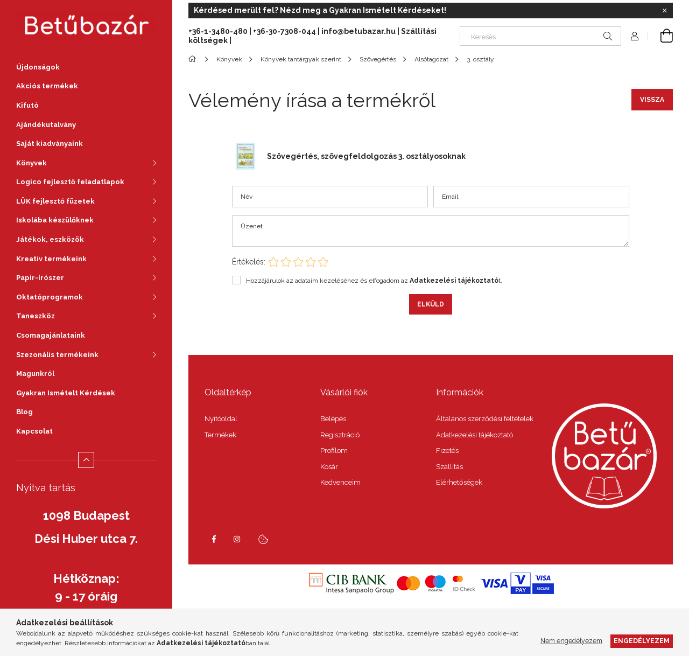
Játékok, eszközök (50, 239)
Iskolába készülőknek (55, 220)
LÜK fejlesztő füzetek (55, 201)
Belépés (333, 419)
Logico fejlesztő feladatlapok (70, 182)
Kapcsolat (34, 431)
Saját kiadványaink (49, 143)
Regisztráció (340, 435)
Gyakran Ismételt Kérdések (65, 393)
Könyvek (31, 163)
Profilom (334, 450)
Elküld (430, 304)
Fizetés (447, 450)
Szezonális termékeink (57, 355)
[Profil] (634, 36)
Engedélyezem (642, 641)
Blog (24, 412)
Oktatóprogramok (49, 297)
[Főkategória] (194, 59)
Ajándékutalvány (46, 125)
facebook (214, 539)
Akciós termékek (47, 86)
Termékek (220, 435)
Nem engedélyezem (571, 641)
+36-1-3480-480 (218, 31)
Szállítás (449, 467)
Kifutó (27, 105)
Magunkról (35, 373)
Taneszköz (35, 316)
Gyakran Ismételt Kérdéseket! (387, 10)
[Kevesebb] (86, 460)
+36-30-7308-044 (284, 31)
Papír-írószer (40, 278)
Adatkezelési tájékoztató (474, 435)
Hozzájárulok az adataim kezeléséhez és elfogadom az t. (374, 280)
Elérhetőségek (459, 482)
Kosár (329, 467)
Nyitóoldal (221, 419)
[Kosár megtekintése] (660, 36)
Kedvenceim (340, 482)
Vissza (652, 99)
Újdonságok (38, 67)
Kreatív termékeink (51, 259)
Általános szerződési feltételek (484, 419)
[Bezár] (665, 11)
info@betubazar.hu (358, 31)
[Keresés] (540, 36)
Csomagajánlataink (50, 335)
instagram (237, 539)
